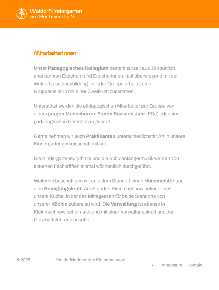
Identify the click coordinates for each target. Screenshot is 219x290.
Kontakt (195, 265)
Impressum (171, 265)
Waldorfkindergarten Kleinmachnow (90, 260)
